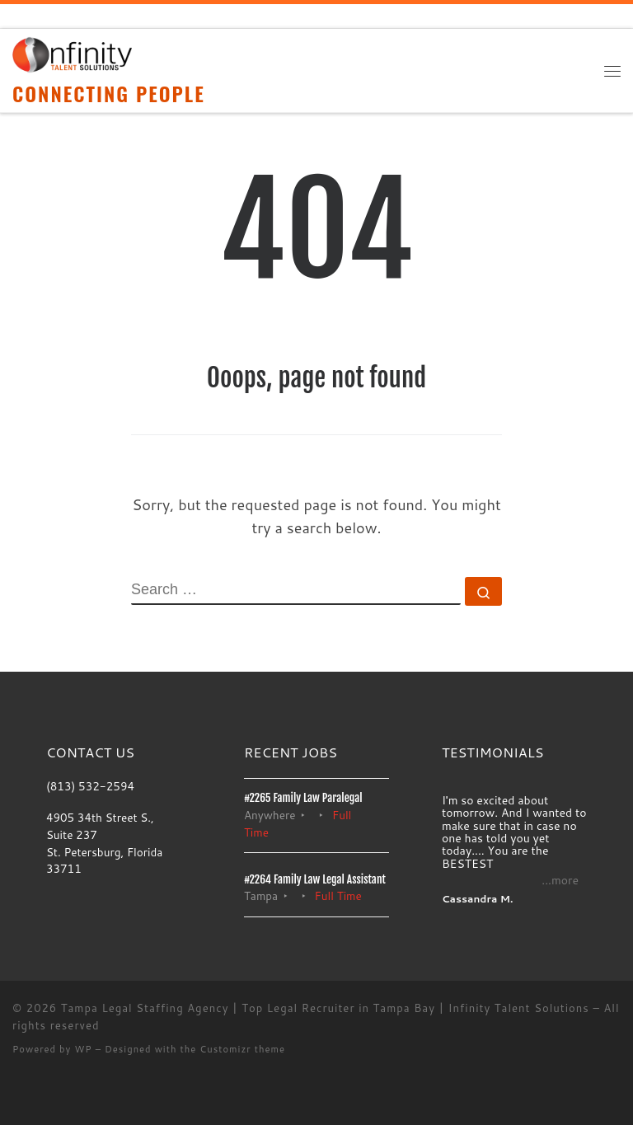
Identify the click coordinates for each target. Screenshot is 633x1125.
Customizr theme (242, 1049)
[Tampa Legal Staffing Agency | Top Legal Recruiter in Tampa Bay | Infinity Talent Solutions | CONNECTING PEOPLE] (72, 54)
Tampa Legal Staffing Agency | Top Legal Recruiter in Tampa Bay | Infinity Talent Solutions (325, 1008)
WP (82, 1049)
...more (560, 880)
